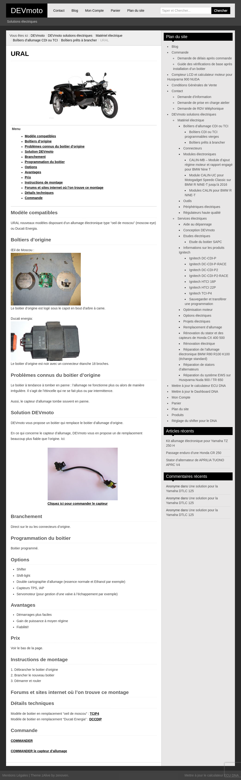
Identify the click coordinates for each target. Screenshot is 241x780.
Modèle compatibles (40, 136)
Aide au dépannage (197, 224)
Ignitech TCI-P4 (200, 293)
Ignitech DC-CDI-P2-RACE (208, 276)
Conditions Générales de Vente (194, 85)
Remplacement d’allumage (202, 327)
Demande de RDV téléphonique (200, 108)
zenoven (62, 775)
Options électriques (197, 315)
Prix (28, 177)
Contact (58, 10)
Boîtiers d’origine (38, 141)
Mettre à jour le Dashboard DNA (195, 391)
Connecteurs (192, 148)
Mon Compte (94, 10)
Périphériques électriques (201, 207)
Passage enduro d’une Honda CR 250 (193, 453)
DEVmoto (27, 10)
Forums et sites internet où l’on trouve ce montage (64, 187)
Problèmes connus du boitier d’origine (55, 146)
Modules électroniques (199, 154)
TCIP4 (94, 713)
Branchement (35, 157)
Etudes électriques (196, 236)
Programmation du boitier (45, 162)
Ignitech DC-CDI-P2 (203, 270)
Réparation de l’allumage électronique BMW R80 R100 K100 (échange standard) (204, 354)
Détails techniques (39, 193)
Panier (115, 10)
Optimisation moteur (198, 310)
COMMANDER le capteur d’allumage (39, 751)
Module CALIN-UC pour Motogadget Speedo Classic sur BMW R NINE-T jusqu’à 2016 (208, 179)
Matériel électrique (109, 35)
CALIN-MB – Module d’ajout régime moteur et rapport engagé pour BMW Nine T (209, 164)
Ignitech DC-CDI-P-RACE (207, 264)
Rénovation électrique (199, 343)
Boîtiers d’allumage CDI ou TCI (35, 40)
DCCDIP (95, 719)
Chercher (220, 10)
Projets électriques (196, 321)
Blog (74, 10)
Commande (34, 198)
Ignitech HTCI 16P (202, 281)
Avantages (33, 172)
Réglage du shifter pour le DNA (194, 421)
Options (31, 167)
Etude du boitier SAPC (205, 242)
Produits (178, 415)
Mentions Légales (15, 775)
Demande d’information (194, 97)
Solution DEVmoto (39, 151)
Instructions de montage (44, 182)
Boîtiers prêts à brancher (79, 40)
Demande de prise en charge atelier (203, 103)
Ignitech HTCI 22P (202, 287)
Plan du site (135, 10)
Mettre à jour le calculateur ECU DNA (199, 386)
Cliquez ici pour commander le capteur (78, 503)
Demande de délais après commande (204, 58)
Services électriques (192, 218)
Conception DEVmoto (199, 230)
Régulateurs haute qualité (202, 212)
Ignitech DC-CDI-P (202, 258)
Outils (187, 201)
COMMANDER (22, 741)
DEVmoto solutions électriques (70, 35)
